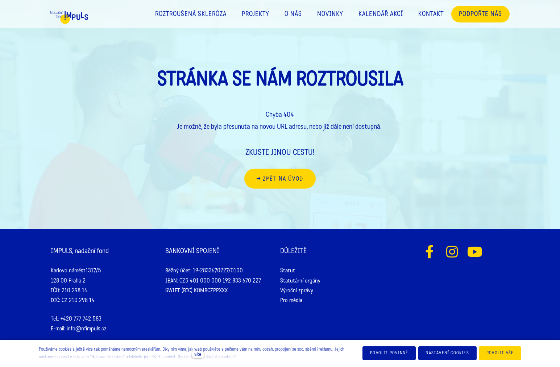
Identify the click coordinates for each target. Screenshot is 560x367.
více (197, 354)
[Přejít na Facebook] (429, 252)
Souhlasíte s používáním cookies (205, 357)
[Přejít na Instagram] (452, 252)
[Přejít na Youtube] (475, 252)
